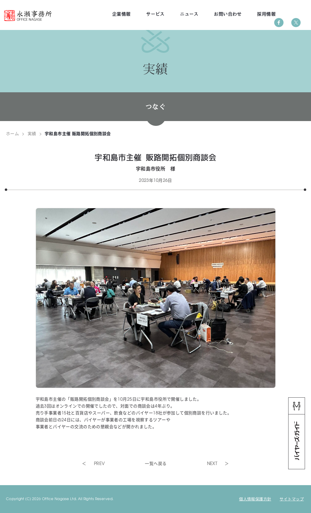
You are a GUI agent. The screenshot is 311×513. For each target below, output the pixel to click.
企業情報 (121, 14)
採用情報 (266, 14)
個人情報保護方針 (255, 499)
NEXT (212, 463)
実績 (32, 133)
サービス (155, 14)
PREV (99, 463)
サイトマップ (292, 499)
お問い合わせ (228, 14)
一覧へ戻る (155, 463)
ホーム (12, 133)
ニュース (189, 14)
